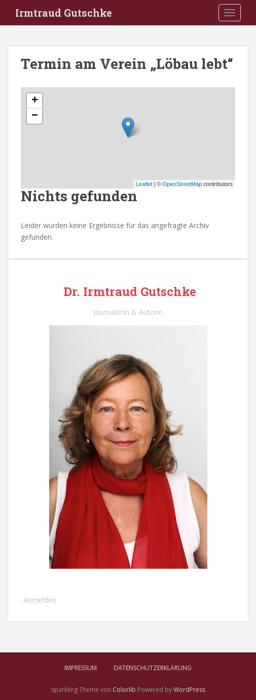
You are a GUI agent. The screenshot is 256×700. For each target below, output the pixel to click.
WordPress (189, 689)
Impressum (80, 668)
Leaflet (144, 184)
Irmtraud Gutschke (63, 12)
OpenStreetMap (182, 184)
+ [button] (34, 100)
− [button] (34, 116)
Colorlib (124, 689)
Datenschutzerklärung (153, 668)
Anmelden (39, 600)
